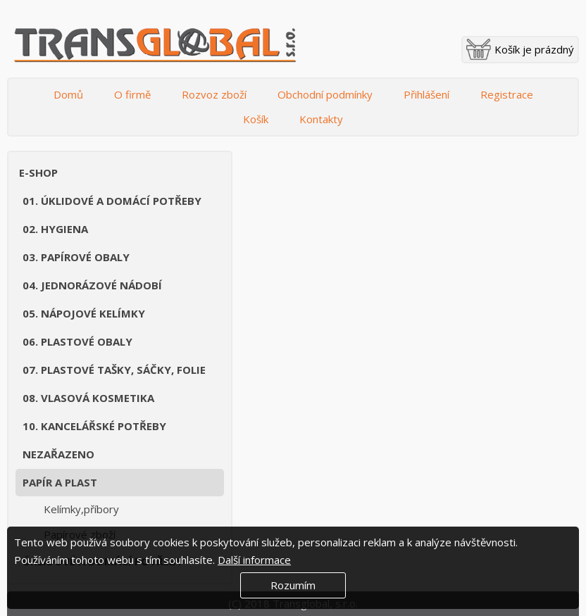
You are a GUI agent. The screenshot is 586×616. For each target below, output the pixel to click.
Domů (68, 94)
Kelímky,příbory (81, 509)
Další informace (254, 560)
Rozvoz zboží (214, 94)
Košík (255, 119)
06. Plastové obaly (77, 341)
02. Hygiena (55, 229)
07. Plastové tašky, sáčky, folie (114, 370)
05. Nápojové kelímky (84, 313)
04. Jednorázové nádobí (92, 285)
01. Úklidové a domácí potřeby (112, 201)
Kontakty (321, 119)
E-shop (38, 172)
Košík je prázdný (534, 49)
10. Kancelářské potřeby (94, 426)
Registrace (506, 94)
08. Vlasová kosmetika (88, 398)
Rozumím (293, 585)
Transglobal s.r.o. (155, 45)
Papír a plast (60, 482)
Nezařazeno (58, 454)
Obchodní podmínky (325, 94)
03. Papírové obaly (76, 257)
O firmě (132, 94)
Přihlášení (426, 94)
